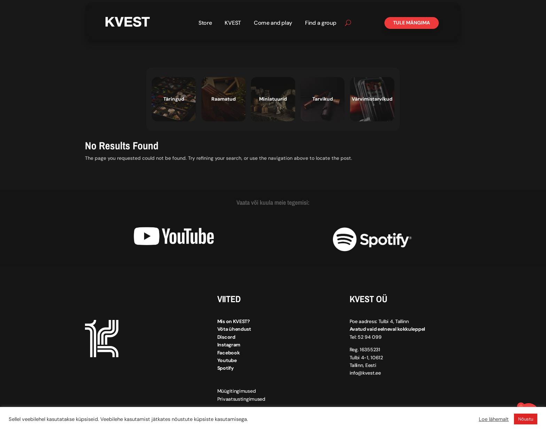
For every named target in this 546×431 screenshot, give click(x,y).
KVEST (233, 23)
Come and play (273, 23)
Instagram (228, 345)
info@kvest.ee (365, 373)
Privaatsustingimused (241, 399)
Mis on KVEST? (233, 321)
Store (205, 23)
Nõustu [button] (525, 419)
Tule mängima (411, 22)
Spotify (225, 368)
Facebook (228, 352)
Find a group (320, 23)
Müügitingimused (236, 391)
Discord (226, 337)
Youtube (227, 360)
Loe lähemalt (494, 419)
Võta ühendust (234, 329)
